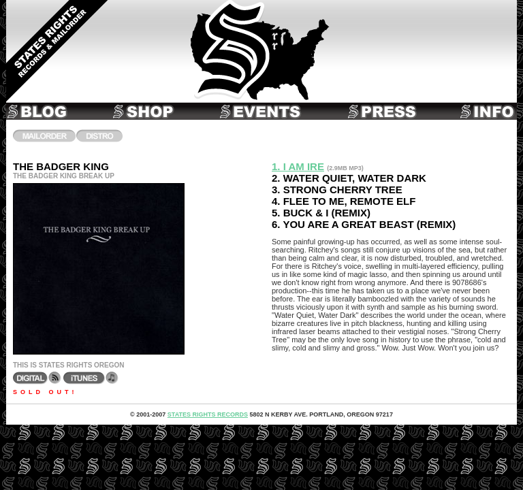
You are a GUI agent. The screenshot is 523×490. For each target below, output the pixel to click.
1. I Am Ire (298, 166)
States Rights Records (208, 414)
